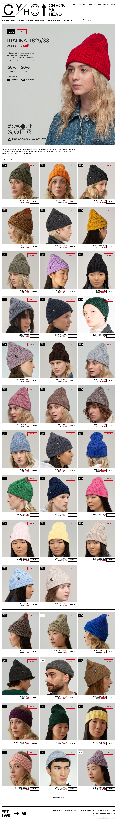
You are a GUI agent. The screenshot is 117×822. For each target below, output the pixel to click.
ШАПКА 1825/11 (100, 469)
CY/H (79, 4)
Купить (34, 201)
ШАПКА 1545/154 (60, 742)
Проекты (68, 20)
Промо (90, 4)
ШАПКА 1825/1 (100, 290)
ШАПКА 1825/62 (100, 380)
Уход (113, 810)
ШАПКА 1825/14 (61, 335)
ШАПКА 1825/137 (22, 424)
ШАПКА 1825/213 (22, 380)
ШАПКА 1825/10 (100, 201)
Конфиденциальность (87, 810)
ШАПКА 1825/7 (23, 246)
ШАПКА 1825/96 (61, 514)
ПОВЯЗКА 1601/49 (22, 788)
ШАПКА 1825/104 (60, 424)
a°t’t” (84, 4)
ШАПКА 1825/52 (23, 335)
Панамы (39, 20)
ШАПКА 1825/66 (61, 604)
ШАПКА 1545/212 (99, 696)
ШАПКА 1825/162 (22, 514)
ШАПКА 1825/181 (60, 290)
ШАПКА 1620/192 (60, 788)
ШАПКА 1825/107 (99, 246)
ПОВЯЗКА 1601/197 (98, 742)
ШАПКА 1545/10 (23, 696)
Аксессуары (53, 20)
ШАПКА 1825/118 (99, 559)
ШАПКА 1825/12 (61, 469)
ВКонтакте (28, 80)
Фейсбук (12, 80)
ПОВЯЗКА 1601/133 (21, 742)
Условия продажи (103, 810)
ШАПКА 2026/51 (100, 651)
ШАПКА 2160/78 (23, 651)
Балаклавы (17, 20)
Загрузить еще (58, 798)
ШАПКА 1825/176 (99, 514)
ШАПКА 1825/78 (100, 424)
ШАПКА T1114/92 (60, 651)
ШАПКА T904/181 (99, 788)
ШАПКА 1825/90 (23, 201)
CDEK (36, 149)
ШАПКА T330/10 (61, 696)
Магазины (97, 4)
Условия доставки (56, 810)
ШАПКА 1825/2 (61, 380)
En (114, 4)
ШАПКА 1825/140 (60, 201)
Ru (112, 4)
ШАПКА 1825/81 (23, 604)
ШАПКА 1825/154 (99, 335)
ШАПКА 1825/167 (60, 559)
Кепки (29, 20)
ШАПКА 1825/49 (23, 559)
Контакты (106, 4)
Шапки (5, 20)
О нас (73, 4)
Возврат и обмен (70, 810)
